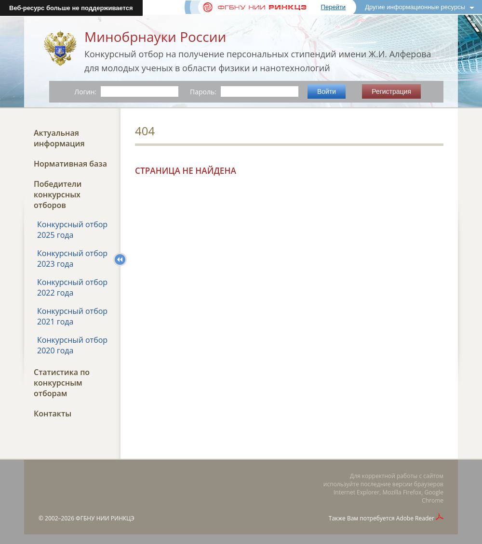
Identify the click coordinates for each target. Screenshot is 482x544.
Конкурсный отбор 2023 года (72, 258)
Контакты (52, 413)
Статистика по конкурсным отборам (62, 383)
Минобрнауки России (155, 36)
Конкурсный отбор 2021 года (72, 316)
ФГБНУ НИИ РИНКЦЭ (105, 518)
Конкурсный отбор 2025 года (72, 229)
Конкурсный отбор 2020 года (72, 345)
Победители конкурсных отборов (57, 194)
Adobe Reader (415, 518)
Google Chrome (432, 496)
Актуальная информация (59, 138)
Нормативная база (70, 163)
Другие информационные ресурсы (415, 7)
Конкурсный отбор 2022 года (72, 287)
